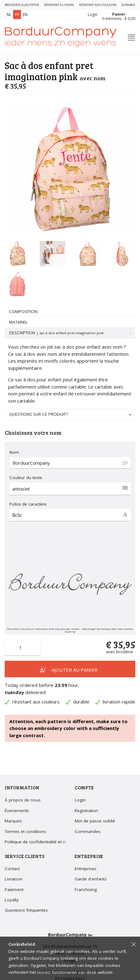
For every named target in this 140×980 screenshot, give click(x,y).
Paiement (14, 889)
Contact (12, 868)
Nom (14, 452)
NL (9, 14)
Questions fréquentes (26, 910)
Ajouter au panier (68, 669)
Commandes (88, 831)
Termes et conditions (25, 831)
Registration (86, 810)
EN (25, 14)
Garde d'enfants (91, 879)
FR (17, 14)
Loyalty (12, 900)
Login (93, 14)
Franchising (86, 889)
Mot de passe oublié (95, 821)
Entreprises (86, 868)
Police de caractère (28, 504)
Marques (13, 821)
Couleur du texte (25, 477)
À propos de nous (23, 800)
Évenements (17, 810)
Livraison (13, 879)
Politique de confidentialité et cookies (41, 842)
